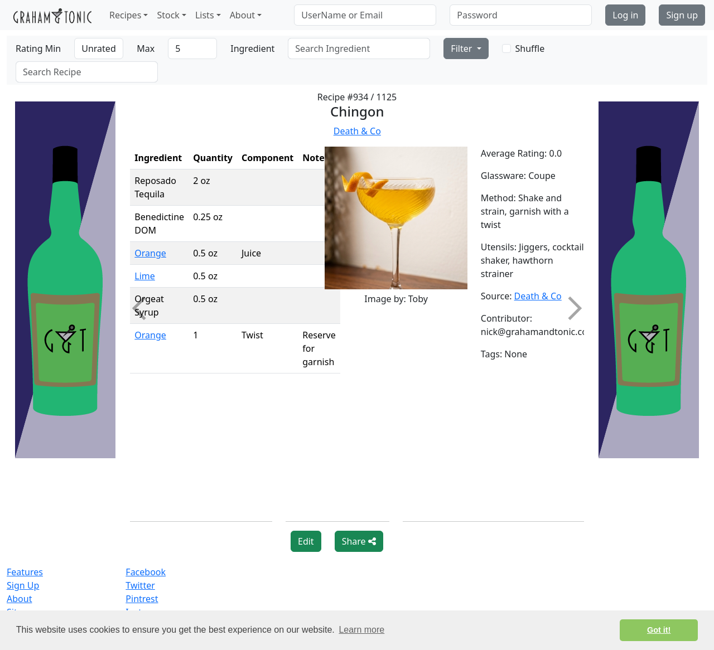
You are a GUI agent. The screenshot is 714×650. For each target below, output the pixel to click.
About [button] (242, 15)
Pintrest (142, 599)
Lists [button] (204, 15)
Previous (144, 308)
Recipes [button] (125, 15)
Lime (144, 276)
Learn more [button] (361, 629)
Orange (150, 253)
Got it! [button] (658, 629)
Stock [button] (168, 15)
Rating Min (38, 48)
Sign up (682, 15)
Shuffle (530, 48)
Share (359, 541)
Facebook (146, 572)
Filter (462, 48)
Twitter (140, 585)
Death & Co (357, 131)
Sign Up (23, 585)
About (19, 599)
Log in (625, 15)
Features (25, 572)
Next (569, 308)
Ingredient (252, 48)
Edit (306, 541)
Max (146, 48)
